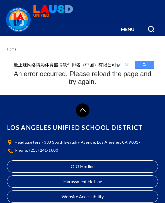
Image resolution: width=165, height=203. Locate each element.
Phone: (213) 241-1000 (36, 150)
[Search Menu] (151, 29)
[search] (67, 64)
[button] (127, 29)
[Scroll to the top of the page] (82, 110)
